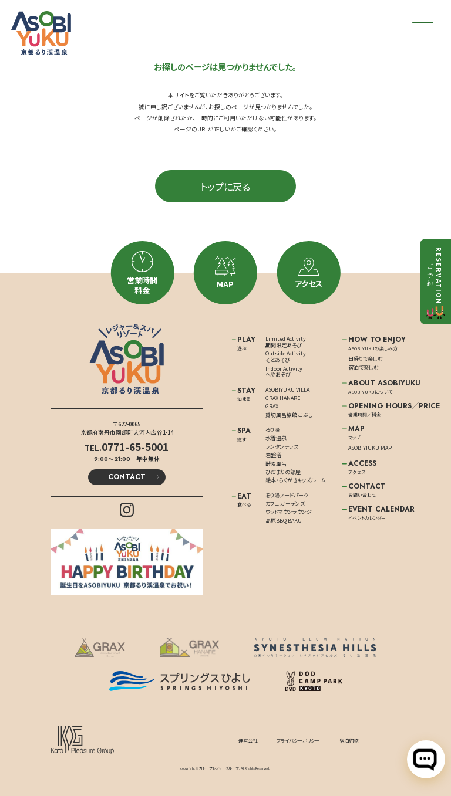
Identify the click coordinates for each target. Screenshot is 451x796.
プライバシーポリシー (298, 740)
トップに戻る (225, 186)
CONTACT (127, 477)
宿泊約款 (348, 740)
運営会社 (247, 740)
